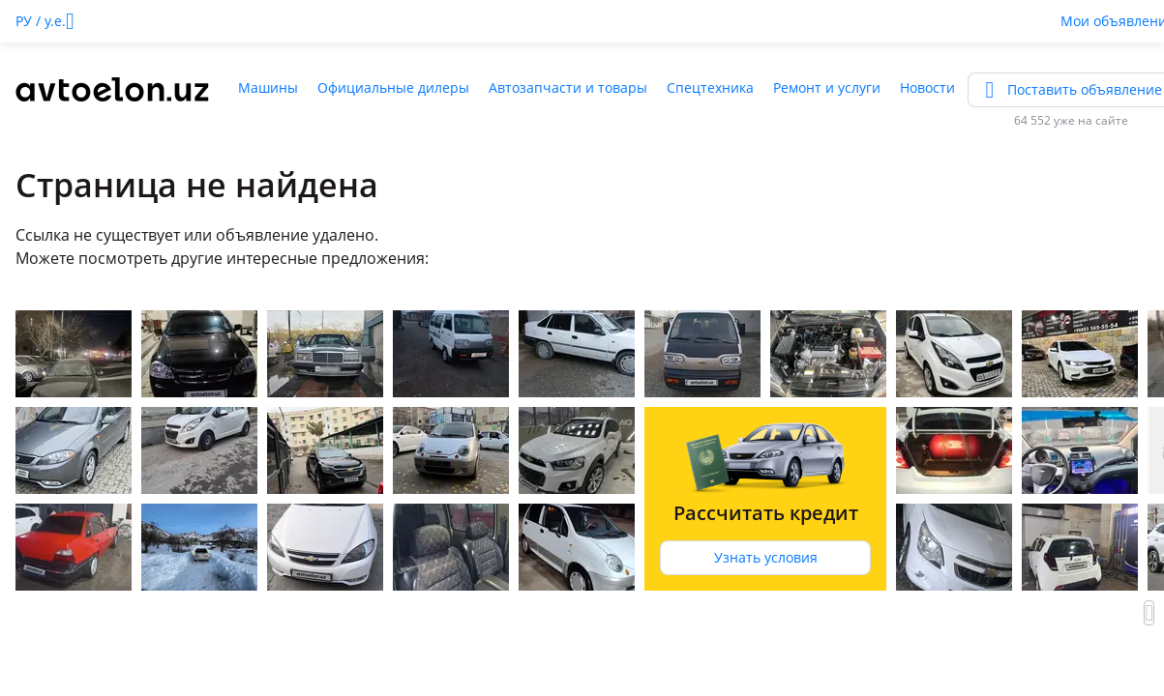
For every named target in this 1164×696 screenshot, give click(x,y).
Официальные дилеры (393, 87)
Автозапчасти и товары (568, 87)
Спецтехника (710, 87)
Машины (268, 87)
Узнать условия (766, 557)
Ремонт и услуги (826, 87)
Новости (927, 87)
